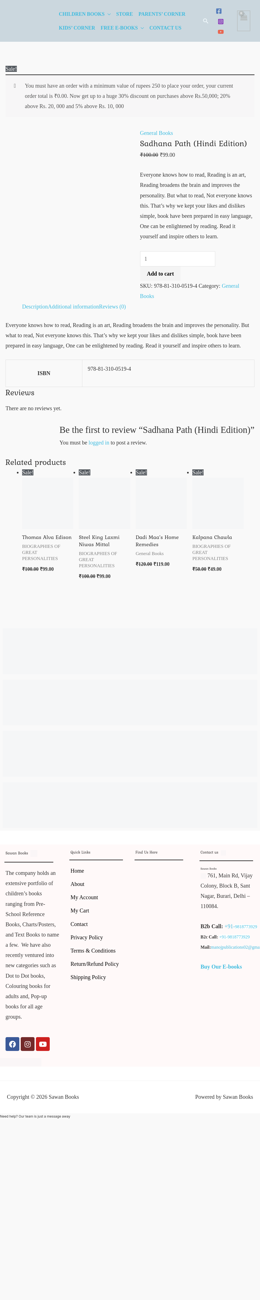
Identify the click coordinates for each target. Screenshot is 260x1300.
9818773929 (246, 926)
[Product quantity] (177, 258)
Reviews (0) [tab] (112, 307)
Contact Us (165, 28)
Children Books (82, 14)
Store (124, 14)
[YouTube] (221, 32)
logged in (99, 443)
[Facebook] (219, 11)
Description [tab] (35, 307)
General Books (156, 133)
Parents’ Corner (161, 14)
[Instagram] (221, 21)
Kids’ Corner (77, 28)
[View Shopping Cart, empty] (243, 21)
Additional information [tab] (73, 307)
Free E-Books (119, 28)
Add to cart (160, 274)
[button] (205, 21)
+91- (229, 926)
